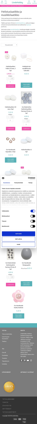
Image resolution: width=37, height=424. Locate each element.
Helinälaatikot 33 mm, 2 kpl (10, 108)
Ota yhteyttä (6, 405)
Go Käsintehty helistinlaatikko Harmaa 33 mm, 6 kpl (26, 110)
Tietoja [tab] (30, 182)
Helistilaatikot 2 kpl (26, 151)
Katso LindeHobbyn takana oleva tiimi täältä (27, 354)
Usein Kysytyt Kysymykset (5, 337)
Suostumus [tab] (6, 182)
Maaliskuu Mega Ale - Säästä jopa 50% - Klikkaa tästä (12, 5)
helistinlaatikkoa (20, 23)
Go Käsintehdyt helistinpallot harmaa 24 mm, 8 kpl (10, 266)
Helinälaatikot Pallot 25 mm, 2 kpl (11, 68)
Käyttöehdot (6, 408)
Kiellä (18, 244)
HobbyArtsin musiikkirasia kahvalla (26, 68)
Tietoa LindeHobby (7, 334)
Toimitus (4, 341)
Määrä (10, 76)
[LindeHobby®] (17, 2)
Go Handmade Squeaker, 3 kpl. (11, 151)
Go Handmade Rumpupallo (26, 264)
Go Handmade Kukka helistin (18, 306)
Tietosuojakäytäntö (9, 412)
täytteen (28, 24)
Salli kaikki (18, 233)
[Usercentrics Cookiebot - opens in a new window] (28, 178)
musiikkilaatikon (15, 29)
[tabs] (5, 2)
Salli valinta (18, 239)
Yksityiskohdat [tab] (18, 182)
